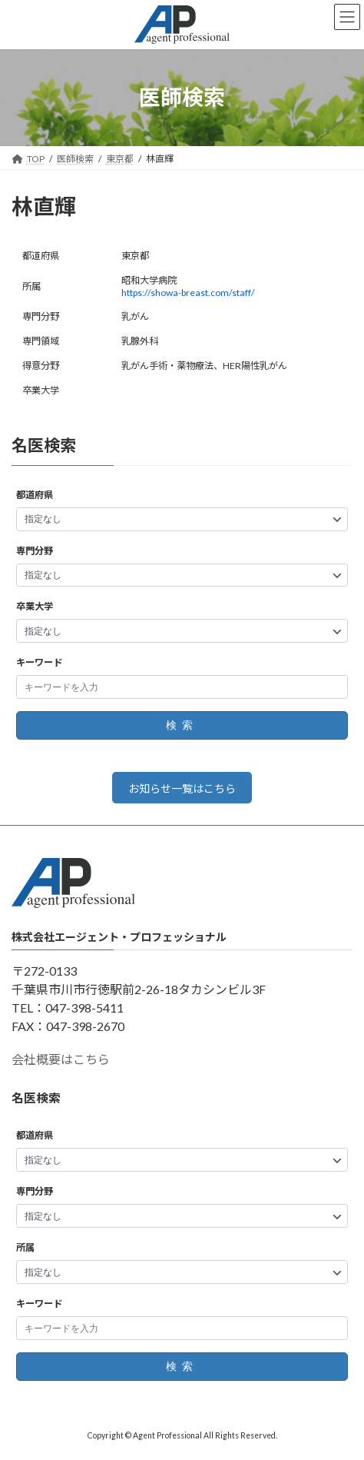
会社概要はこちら (61, 1060)
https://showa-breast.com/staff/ (188, 292)
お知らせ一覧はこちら (182, 788)
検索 (182, 726)
